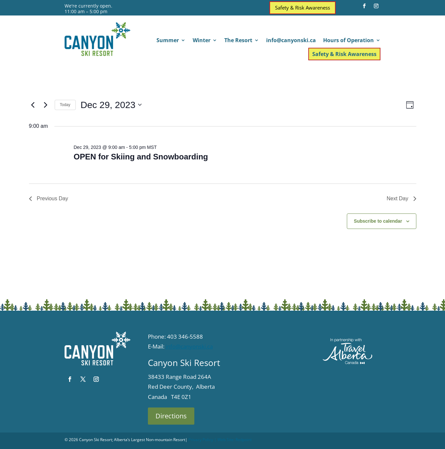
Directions (171, 415)
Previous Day (48, 198)
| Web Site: (224, 439)
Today (65, 104)
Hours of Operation (348, 41)
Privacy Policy (200, 439)
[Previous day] (33, 105)
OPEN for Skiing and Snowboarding (140, 156)
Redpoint (244, 439)
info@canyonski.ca (291, 41)
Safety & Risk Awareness (302, 7)
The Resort (238, 41)
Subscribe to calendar (378, 221)
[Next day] (46, 105)
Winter (201, 41)
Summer (167, 41)
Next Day (401, 198)
